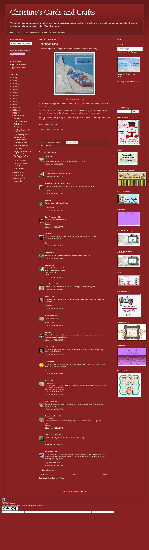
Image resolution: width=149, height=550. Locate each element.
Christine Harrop (20, 64)
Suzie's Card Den (51, 416)
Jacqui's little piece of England (56, 183)
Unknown (48, 361)
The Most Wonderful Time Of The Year (22, 152)
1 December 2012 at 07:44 (54, 227)
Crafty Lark (49, 401)
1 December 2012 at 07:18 (54, 210)
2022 (14, 84)
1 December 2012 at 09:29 (54, 258)
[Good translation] (6, 508)
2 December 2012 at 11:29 (54, 394)
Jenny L (48, 380)
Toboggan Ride (19, 168)
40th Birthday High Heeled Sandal (20, 138)
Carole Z (48, 252)
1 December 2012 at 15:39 (54, 325)
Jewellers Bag (18, 127)
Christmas (48, 145)
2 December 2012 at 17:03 (54, 409)
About (18, 33)
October (17, 175)
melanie (48, 171)
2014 (14, 107)
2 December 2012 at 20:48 (54, 428)
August (16, 181)
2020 (14, 89)
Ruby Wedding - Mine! (21, 135)
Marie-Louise (49, 284)
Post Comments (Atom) (56, 478)
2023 (14, 81)
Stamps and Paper (51, 435)
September (18, 178)
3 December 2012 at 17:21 (54, 445)
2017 (14, 98)
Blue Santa (17, 118)
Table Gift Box (18, 124)
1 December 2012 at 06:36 (54, 177)
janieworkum (50, 315)
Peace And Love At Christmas (20, 164)
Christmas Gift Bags (20, 142)
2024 (14, 78)
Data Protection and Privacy (36, 33)
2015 (14, 104)
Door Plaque (18, 148)
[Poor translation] (14, 508)
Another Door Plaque (21, 145)
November (18, 172)
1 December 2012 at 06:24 (54, 164)
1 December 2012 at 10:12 (54, 290)
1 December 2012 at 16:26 (54, 340)
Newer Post (44, 474)
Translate (131, 52)
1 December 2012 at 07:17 (54, 193)
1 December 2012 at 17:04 (54, 354)
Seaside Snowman (20, 161)
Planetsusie (49, 451)
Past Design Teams (57, 33)
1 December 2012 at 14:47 (54, 309)
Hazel (47, 156)
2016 (14, 101)
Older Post (105, 474)
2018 (14, 95)
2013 (14, 110)
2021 (14, 86)
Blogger (83, 491)
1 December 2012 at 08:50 (54, 246)
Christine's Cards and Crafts (52, 12)
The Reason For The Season (21, 157)
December (18, 116)
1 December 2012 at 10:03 (54, 277)
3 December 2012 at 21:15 (54, 466)
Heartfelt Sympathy (20, 121)
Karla (47, 200)
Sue (46, 234)
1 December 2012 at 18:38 (54, 373)
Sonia (47, 265)
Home (10, 33)
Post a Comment (48, 470)
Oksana (47, 347)
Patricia (47, 296)
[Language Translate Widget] (130, 49)
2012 (14, 113)
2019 (14, 92)
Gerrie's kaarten (50, 217)
